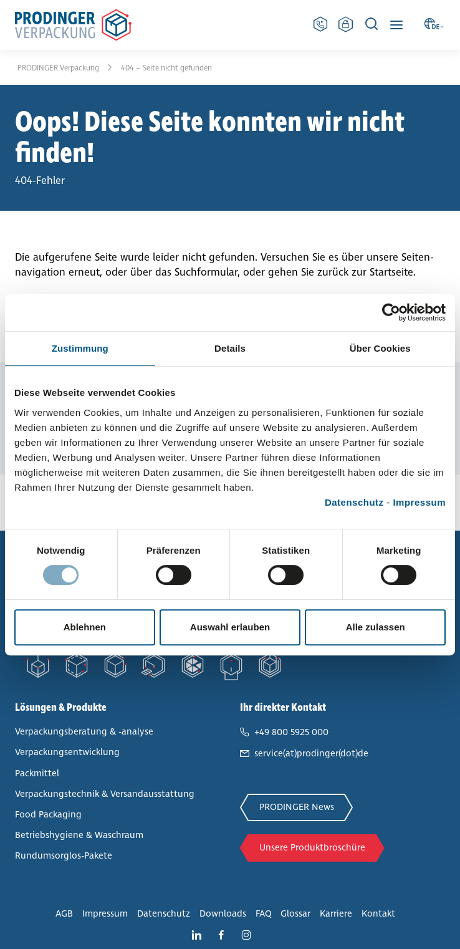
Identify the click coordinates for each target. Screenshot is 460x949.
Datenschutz (354, 502)
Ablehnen (85, 627)
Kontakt (378, 913)
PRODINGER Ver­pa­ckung (59, 68)
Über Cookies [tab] (380, 348)
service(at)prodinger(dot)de (311, 753)
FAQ (264, 913)
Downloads (222, 913)
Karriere (336, 913)
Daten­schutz (163, 913)
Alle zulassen (375, 627)
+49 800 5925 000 (291, 732)
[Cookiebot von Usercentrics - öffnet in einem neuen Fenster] (391, 312)
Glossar (295, 913)
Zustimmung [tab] (80, 348)
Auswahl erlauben (230, 627)
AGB (64, 913)
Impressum (419, 502)
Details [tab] (230, 348)
